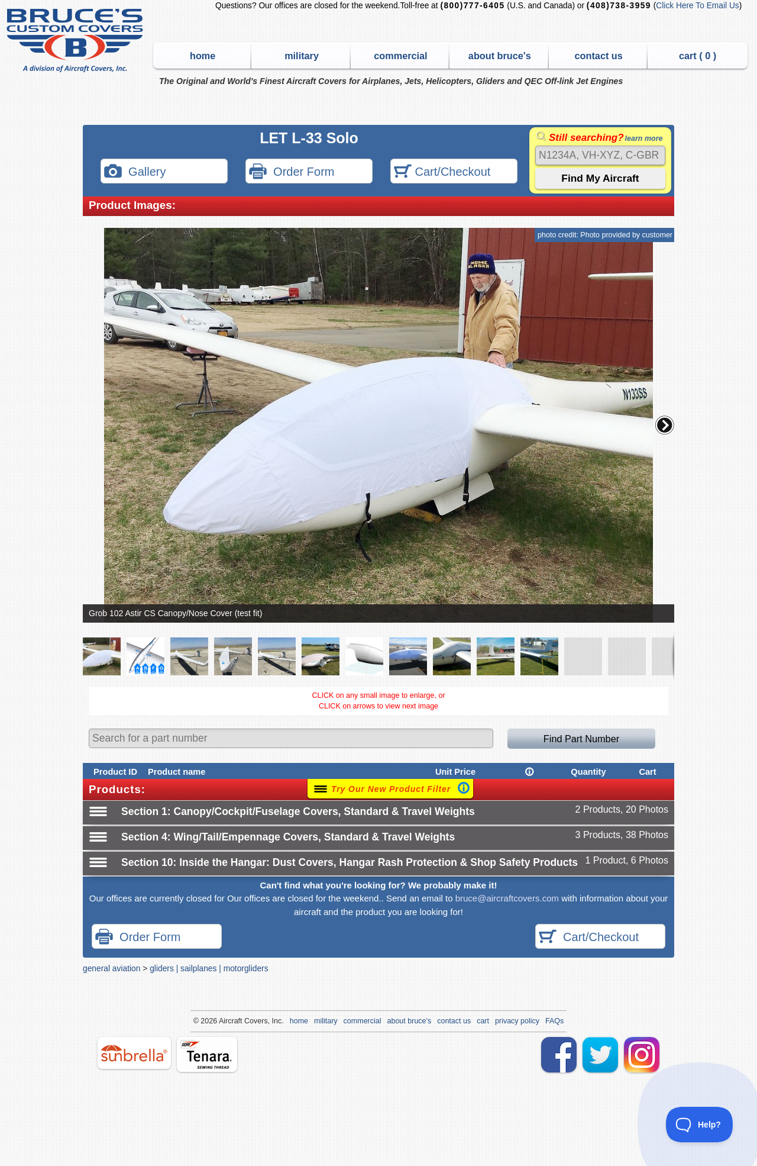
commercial (400, 55)
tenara (207, 1054)
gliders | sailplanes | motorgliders (209, 968)
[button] (664, 424)
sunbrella (134, 1053)
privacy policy (517, 1021)
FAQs (554, 1021)
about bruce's (499, 55)
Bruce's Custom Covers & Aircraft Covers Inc (76, 41)
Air (223, 1021)
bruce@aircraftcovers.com (507, 898)
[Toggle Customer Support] (699, 1124)
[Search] (600, 155)
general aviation (111, 968)
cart (483, 1021)
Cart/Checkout (442, 172)
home (202, 55)
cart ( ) (697, 55)
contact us (599, 55)
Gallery (135, 172)
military (301, 55)
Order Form (291, 172)
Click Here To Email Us (697, 5)
